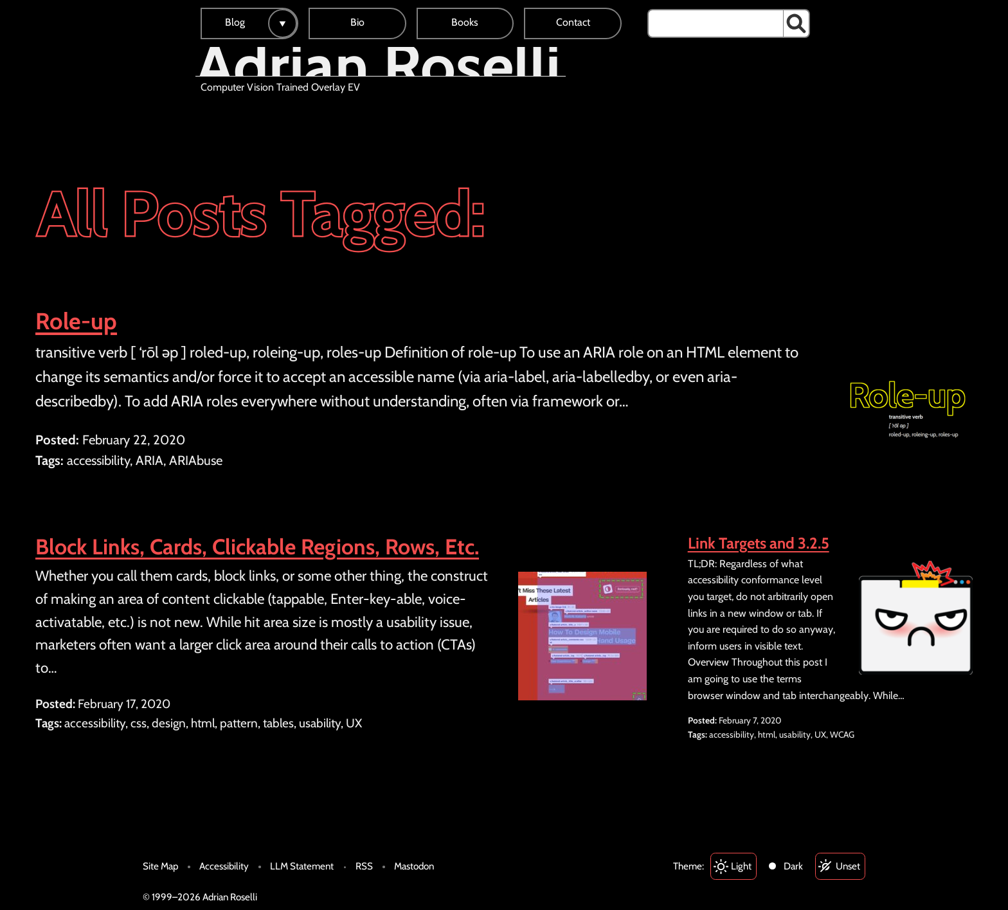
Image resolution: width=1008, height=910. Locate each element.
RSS (364, 866)
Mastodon (414, 866)
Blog (235, 22)
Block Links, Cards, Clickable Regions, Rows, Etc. (257, 547)
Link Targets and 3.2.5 (758, 543)
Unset (848, 866)
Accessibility (224, 866)
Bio (357, 22)
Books (464, 22)
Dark (793, 866)
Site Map (160, 866)
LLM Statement (302, 866)
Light (741, 866)
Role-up (76, 321)
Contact (573, 22)
